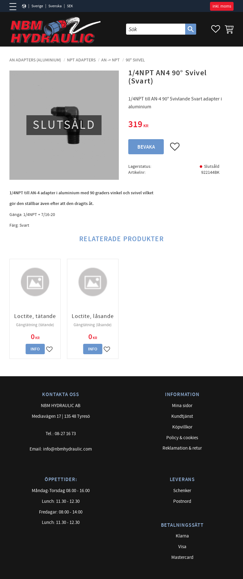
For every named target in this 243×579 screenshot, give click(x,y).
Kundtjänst (182, 416)
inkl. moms (222, 6)
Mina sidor (182, 406)
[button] (14, 6)
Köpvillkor (182, 427)
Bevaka (146, 147)
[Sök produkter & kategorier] (155, 29)
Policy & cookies (182, 438)
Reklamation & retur (182, 448)
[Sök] (190, 29)
